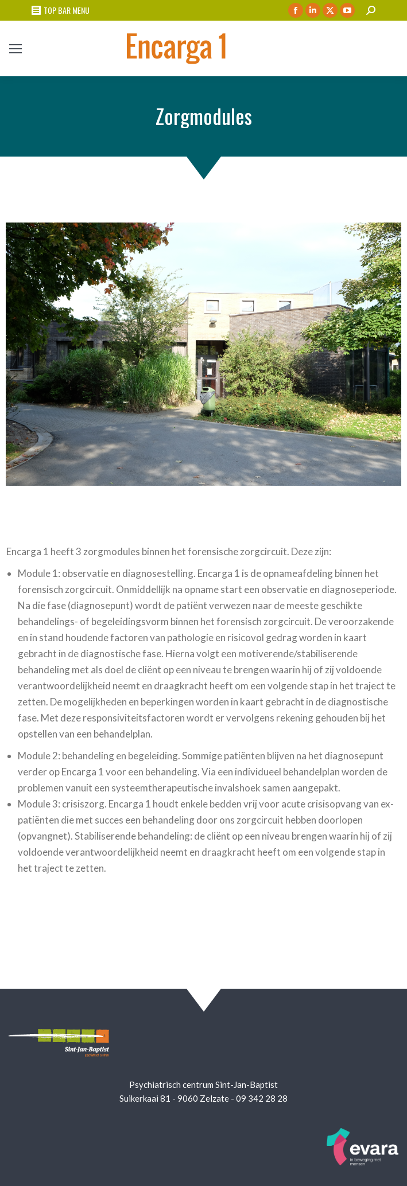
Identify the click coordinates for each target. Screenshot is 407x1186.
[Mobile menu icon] (15, 49)
